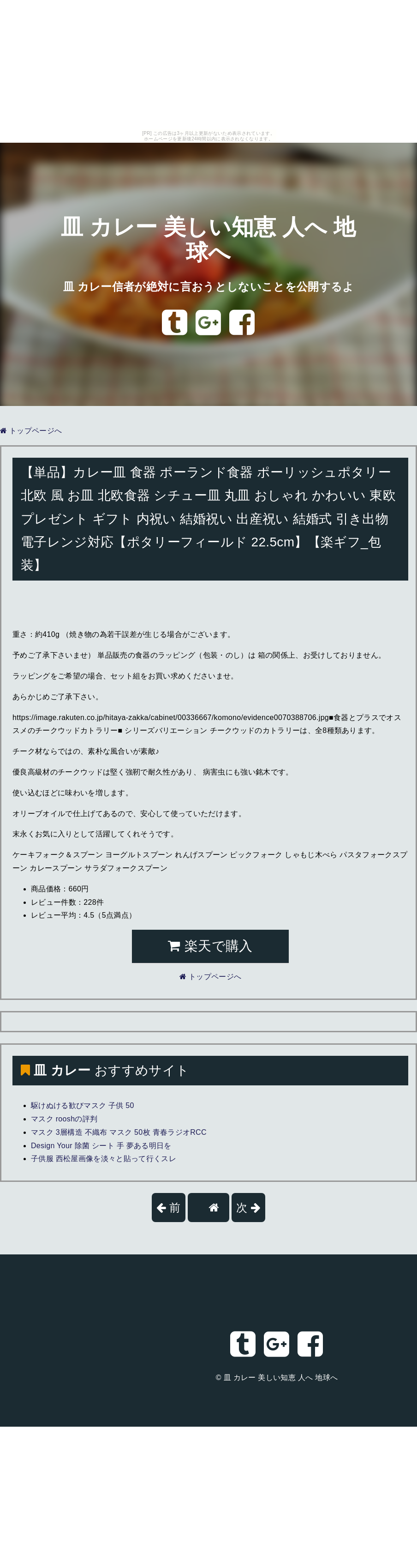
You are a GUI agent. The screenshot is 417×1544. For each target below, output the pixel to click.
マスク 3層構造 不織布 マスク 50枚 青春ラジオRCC (119, 1132)
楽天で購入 (210, 946)
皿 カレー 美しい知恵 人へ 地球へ (281, 1377)
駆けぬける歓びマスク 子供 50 (82, 1105)
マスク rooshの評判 (64, 1119)
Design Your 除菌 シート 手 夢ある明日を (101, 1146)
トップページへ (31, 431)
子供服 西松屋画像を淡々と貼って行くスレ (103, 1159)
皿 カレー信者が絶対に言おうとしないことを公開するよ (208, 286)
